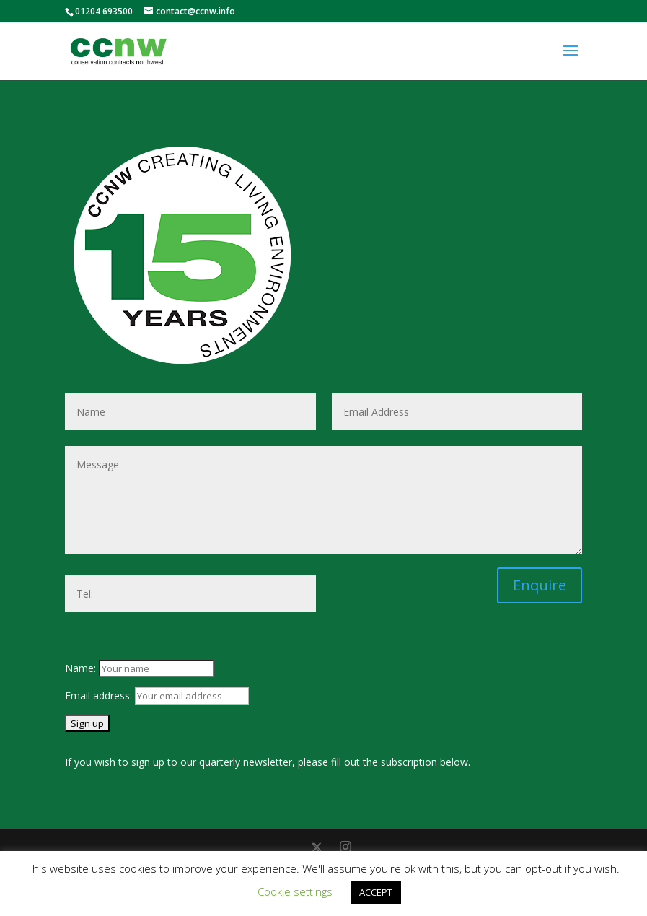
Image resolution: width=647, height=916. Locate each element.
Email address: (100, 695)
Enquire (539, 585)
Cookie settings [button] (295, 891)
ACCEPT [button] (375, 892)
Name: (82, 668)
